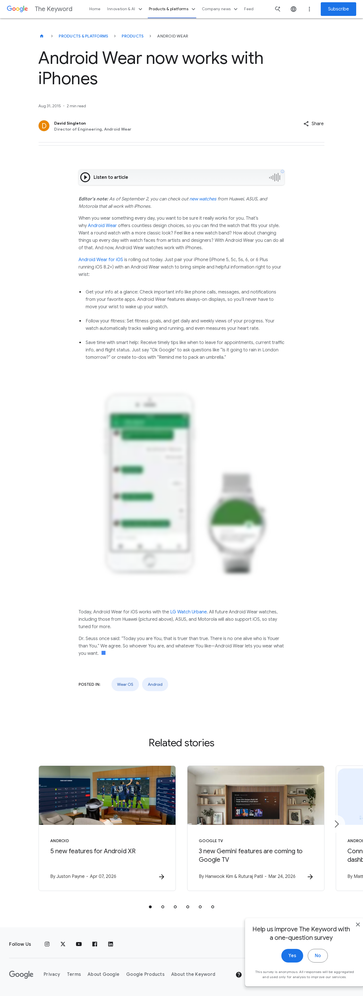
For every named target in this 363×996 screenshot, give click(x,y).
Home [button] (94, 9)
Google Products (145, 974)
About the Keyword (193, 974)
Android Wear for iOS (101, 260)
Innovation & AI (125, 9)
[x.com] (63, 944)
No (305, 970)
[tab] (150, 907)
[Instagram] (47, 944)
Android (155, 684)
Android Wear (102, 225)
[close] (345, 938)
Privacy (52, 974)
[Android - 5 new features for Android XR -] (107, 828)
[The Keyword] (41, 36)
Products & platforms (173, 9)
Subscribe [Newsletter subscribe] (338, 9)
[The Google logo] (21, 975)
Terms (74, 974)
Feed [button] (249, 9)
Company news (220, 9)
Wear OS (125, 684)
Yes (280, 970)
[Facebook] (95, 944)
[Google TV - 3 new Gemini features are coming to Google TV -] (255, 828)
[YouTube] (79, 944)
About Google (103, 974)
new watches (202, 199)
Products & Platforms (83, 36)
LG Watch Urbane (188, 612)
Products (132, 36)
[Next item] (336, 824)
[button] (313, 124)
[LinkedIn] (110, 944)
